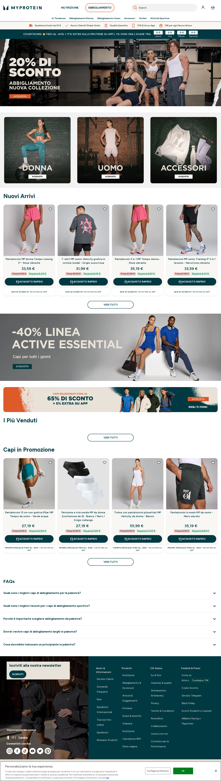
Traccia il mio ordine (104, 722)
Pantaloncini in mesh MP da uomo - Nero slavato (191, 514)
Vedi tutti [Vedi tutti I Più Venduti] (111, 437)
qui (107, 778)
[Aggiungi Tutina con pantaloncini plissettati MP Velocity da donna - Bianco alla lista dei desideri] (159, 462)
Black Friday (188, 703)
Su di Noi (156, 675)
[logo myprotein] (22, 7)
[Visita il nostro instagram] (9, 751)
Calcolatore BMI (131, 738)
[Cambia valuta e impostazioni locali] (44, 738)
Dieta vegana (129, 746)
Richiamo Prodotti (107, 740)
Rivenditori (157, 718)
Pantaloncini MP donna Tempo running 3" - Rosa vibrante (29, 261)
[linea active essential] (110, 347)
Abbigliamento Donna (81, 18)
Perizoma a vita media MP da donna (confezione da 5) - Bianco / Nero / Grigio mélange (83, 516)
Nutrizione (128, 675)
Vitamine (127, 723)
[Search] (135, 7)
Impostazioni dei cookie (21, 729)
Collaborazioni (159, 726)
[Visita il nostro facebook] (17, 751)
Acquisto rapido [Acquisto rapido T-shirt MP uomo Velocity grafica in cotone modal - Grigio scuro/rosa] (83, 282)
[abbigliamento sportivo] (110, 72)
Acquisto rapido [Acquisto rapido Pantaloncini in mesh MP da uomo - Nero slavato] (192, 539)
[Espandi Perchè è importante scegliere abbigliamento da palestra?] (110, 618)
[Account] (203, 7)
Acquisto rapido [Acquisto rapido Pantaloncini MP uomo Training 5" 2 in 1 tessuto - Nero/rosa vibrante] (192, 282)
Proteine (127, 708)
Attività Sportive (159, 18)
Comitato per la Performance (160, 744)
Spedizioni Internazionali (104, 709)
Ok (183, 771)
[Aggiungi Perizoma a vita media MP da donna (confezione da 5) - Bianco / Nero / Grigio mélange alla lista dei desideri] (104, 462)
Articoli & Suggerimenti (129, 698)
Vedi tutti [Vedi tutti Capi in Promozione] (111, 561)
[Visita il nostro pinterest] (48, 751)
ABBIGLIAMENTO (100, 8)
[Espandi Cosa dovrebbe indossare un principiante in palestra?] (110, 644)
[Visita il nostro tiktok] (25, 751)
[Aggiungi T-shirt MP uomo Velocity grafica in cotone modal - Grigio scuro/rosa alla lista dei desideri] (104, 209)
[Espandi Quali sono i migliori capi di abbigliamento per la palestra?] (110, 593)
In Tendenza (58, 18)
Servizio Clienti (105, 679)
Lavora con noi (159, 733)
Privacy (155, 703)
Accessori (129, 18)
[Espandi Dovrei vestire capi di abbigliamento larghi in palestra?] (110, 631)
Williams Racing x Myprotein (191, 721)
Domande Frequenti (102, 689)
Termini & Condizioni (162, 710)
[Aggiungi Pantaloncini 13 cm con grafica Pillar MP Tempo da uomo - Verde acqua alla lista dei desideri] (50, 462)
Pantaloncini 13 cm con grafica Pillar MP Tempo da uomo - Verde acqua (29, 514)
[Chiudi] (215, 770)
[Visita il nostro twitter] (40, 751)
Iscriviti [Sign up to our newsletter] (17, 674)
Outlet (143, 18)
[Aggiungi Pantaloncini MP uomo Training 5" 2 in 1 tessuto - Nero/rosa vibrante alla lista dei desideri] (213, 209)
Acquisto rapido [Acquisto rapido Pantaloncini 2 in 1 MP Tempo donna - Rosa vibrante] (137, 282)
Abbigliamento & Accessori (131, 685)
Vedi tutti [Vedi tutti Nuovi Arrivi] (111, 304)
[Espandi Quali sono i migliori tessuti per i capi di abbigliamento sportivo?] (110, 606)
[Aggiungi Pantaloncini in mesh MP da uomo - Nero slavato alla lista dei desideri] (213, 462)
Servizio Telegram (191, 695)
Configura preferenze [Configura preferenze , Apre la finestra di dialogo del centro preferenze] (158, 771)
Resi (99, 699)
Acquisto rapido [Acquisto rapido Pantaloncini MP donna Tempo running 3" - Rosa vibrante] (29, 282)
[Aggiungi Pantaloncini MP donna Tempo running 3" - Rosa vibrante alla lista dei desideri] (50, 209)
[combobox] (164, 7)
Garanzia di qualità (161, 682)
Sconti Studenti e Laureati (197, 710)
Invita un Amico (196, 678)
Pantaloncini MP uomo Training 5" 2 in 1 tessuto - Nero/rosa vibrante (192, 261)
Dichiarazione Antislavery (158, 693)
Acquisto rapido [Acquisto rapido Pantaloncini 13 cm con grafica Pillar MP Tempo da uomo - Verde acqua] (29, 539)
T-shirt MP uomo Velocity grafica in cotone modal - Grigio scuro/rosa (83, 261)
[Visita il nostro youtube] (32, 751)
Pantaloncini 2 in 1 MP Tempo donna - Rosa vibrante (137, 261)
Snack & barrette (131, 715)
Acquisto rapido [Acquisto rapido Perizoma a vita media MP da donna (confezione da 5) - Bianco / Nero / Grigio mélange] (83, 539)
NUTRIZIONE (70, 8)
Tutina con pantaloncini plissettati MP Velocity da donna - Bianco (137, 514)
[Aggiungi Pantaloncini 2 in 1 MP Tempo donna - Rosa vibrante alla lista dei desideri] (159, 209)
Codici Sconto (190, 687)
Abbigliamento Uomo (108, 18)
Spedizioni (102, 732)
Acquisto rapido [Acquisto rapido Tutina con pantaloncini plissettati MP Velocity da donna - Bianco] (137, 539)
